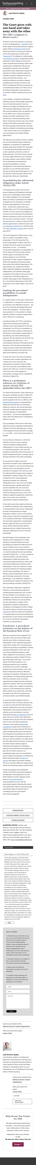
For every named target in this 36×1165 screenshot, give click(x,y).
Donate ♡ (18, 1144)
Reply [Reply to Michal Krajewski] (9, 923)
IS (25, 595)
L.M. (4, 705)
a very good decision (16, 779)
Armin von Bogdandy (19, 715)
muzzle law (7, 56)
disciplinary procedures (12, 59)
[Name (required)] (18, 986)
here (27, 92)
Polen (10, 1033)
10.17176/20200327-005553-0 (21, 840)
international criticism (20, 49)
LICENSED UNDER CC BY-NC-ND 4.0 (18, 815)
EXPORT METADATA (18, 820)
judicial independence (22, 1026)
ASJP (15, 192)
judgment (25, 44)
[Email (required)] (18, 991)
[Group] (12, 3)
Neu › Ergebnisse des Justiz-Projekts (18, 9)
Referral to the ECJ (9, 1026)
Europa (5, 1033)
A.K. (27, 471)
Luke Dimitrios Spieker (16, 13)
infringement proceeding (11, 402)
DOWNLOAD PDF (18, 810)
